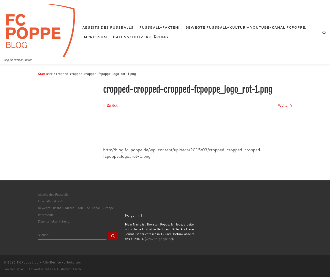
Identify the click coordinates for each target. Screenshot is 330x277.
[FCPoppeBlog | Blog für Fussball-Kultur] (39, 29)
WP (23, 269)
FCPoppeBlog (28, 262)
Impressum (46, 214)
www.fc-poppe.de (159, 238)
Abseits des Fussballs (53, 194)
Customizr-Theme (69, 269)
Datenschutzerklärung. (54, 221)
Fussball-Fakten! (50, 201)
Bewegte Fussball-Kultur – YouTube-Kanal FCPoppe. (76, 208)
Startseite (45, 73)
